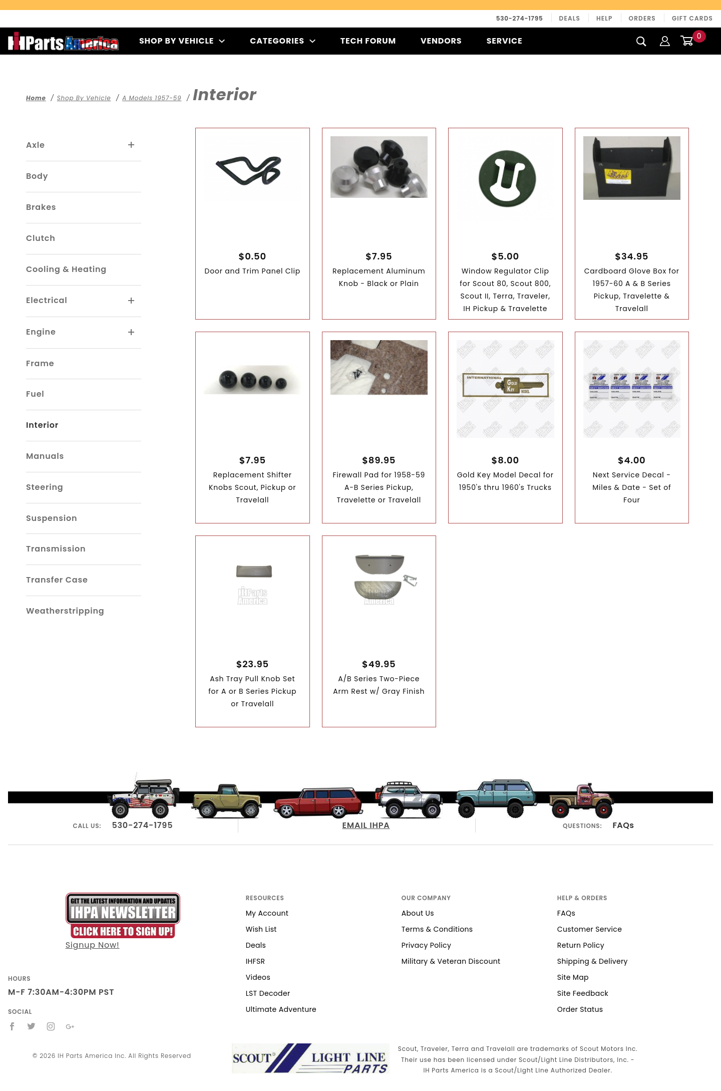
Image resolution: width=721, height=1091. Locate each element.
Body (37, 176)
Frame (40, 363)
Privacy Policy (426, 945)
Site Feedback (582, 993)
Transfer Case (57, 580)
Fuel (35, 394)
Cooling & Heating (66, 269)
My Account (267, 913)
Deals (569, 18)
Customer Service (589, 929)
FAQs (623, 825)
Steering (44, 487)
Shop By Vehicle (182, 41)
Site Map (573, 977)
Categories (282, 41)
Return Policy (580, 945)
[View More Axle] (131, 145)
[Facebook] (12, 1026)
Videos (258, 977)
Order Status (580, 1009)
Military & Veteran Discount (451, 961)
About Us (418, 913)
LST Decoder (268, 993)
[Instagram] (51, 1026)
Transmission (56, 549)
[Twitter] (31, 1026)
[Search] (641, 41)
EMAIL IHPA (366, 825)
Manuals (45, 456)
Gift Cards (692, 18)
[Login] (665, 41)
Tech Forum (368, 41)
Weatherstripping (65, 611)
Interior (42, 425)
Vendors (441, 41)
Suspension (51, 518)
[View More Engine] (131, 332)
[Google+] (70, 1026)
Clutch (41, 238)
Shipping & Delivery (592, 961)
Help (604, 18)
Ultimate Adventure (281, 1009)
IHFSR (255, 961)
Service (505, 41)
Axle (35, 145)
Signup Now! (123, 922)
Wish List (261, 929)
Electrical (47, 300)
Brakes (41, 207)
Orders (642, 18)
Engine (41, 332)
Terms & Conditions (437, 929)
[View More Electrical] (131, 301)
